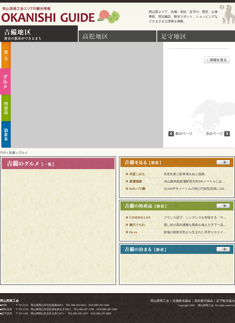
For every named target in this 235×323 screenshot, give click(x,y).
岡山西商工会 (159, 301)
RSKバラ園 (137, 189)
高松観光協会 (203, 301)
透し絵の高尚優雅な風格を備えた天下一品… (195, 225)
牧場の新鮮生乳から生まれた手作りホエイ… (195, 232)
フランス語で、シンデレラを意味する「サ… (195, 217)
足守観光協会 (225, 301)
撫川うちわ (137, 225)
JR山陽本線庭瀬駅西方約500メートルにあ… (194, 181)
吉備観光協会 (181, 301)
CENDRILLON (139, 217)
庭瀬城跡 (135, 181)
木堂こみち (137, 174)
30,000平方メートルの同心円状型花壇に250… (195, 189)
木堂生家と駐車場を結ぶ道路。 (186, 174)
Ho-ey (133, 232)
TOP (3, 152)
